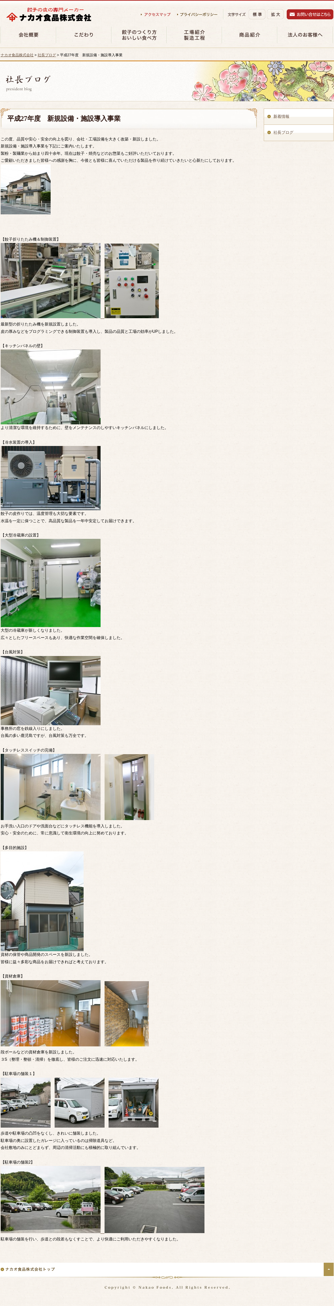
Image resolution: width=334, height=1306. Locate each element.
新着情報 (281, 116)
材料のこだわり (83, 35)
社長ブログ (47, 55)
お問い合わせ (310, 14)
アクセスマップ (155, 14)
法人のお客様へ (305, 35)
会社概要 (28, 35)
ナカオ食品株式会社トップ (28, 1269)
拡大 (275, 14)
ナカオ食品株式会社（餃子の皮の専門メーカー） (48, 15)
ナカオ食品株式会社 (17, 55)
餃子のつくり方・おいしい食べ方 (139, 35)
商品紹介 (249, 35)
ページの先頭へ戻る (329, 1269)
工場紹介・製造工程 (194, 35)
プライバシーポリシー (197, 14)
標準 (257, 14)
